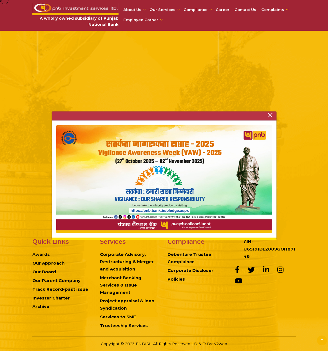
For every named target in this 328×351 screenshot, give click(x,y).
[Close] (270, 115)
